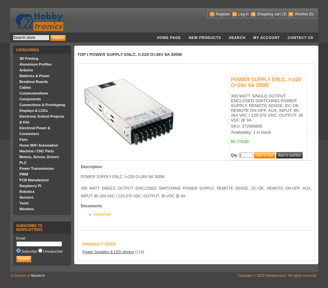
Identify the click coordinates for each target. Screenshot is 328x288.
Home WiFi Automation (39, 145)
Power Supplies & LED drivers (108, 252)
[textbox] (31, 37)
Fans (24, 139)
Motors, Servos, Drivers (39, 157)
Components (30, 99)
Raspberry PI (30, 186)
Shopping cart (269, 14)
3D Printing (29, 58)
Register (223, 14)
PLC (23, 163)
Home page (169, 38)
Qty (234, 155)
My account (266, 38)
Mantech (38, 275)
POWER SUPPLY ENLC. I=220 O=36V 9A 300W (135, 54)
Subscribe (29, 251)
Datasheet (102, 214)
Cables (25, 87)
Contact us (301, 38)
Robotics (27, 192)
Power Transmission (37, 168)
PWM (24, 174)
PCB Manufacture (34, 180)
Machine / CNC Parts (37, 151)
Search (237, 38)
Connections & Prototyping (42, 105)
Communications (34, 93)
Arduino (26, 70)
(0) (311, 14)
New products (205, 38)
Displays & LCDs (34, 111)
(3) (284, 14)
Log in (243, 14)
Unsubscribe (53, 251)
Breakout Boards (34, 82)
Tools (24, 203)
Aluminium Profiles (36, 64)
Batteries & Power (35, 76)
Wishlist (301, 14)
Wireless (27, 209)
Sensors (26, 197)
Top (81, 54)
